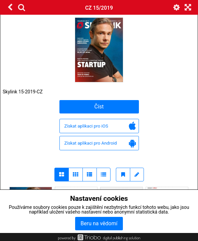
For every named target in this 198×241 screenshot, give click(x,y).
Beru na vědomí (98, 223)
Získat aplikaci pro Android (100, 143)
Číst (99, 106)
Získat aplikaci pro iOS (100, 126)
